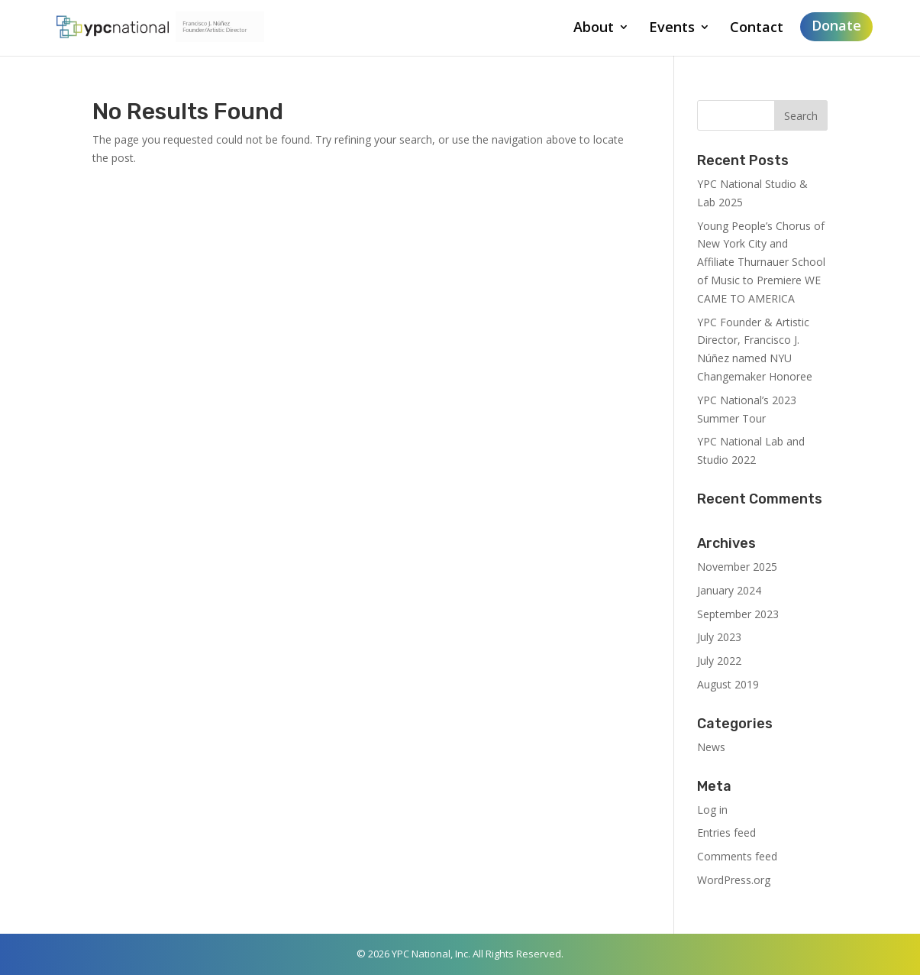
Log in (712, 809)
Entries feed (726, 832)
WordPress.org (733, 880)
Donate (836, 25)
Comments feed (737, 856)
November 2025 (737, 566)
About (593, 28)
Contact (756, 28)
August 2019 (728, 684)
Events (672, 28)
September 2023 (738, 614)
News (711, 747)
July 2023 (719, 637)
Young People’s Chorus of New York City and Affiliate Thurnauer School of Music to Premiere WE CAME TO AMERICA (761, 262)
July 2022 (719, 660)
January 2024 (729, 590)
